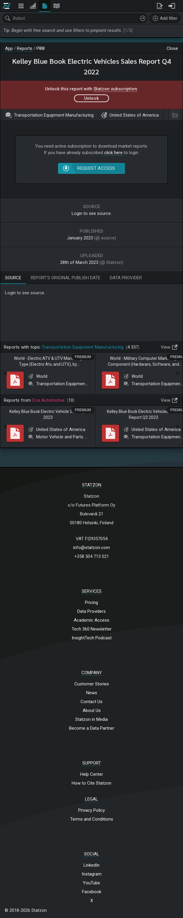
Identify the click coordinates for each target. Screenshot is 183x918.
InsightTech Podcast (92, 638)
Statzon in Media (91, 719)
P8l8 (40, 48)
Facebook (91, 891)
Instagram (92, 874)
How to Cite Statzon (91, 783)
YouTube (91, 883)
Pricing (91, 602)
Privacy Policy (91, 810)
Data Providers (91, 611)
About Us (92, 710)
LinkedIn (91, 865)
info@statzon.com (91, 547)
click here (113, 152)
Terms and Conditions (91, 819)
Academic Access (91, 620)
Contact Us (91, 701)
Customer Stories (91, 684)
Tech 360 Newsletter (92, 629)
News (91, 692)
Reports (24, 48)
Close (172, 48)
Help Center (91, 774)
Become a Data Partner (91, 728)
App (9, 48)
